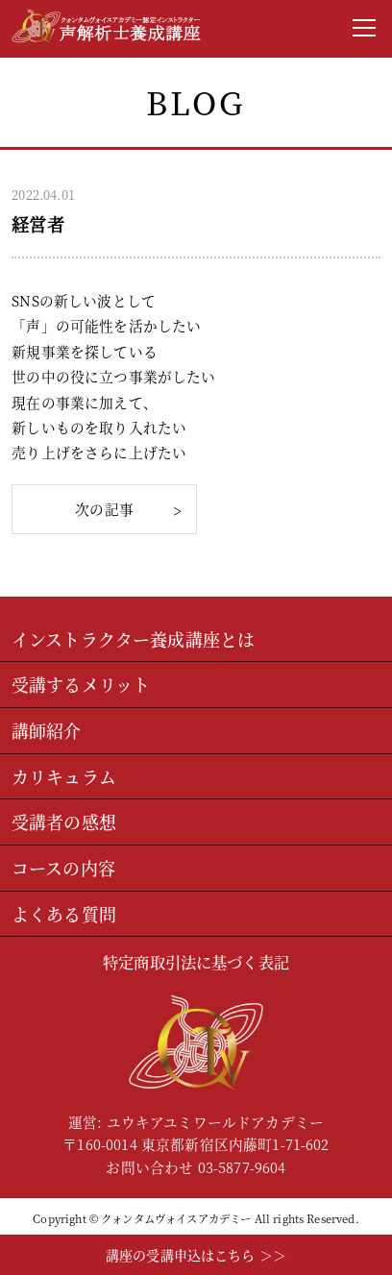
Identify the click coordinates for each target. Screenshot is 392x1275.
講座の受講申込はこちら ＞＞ (196, 1254)
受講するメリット (81, 684)
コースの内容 (63, 867)
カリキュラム (64, 776)
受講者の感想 (64, 821)
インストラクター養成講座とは (133, 638)
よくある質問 (64, 913)
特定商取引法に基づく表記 (196, 961)
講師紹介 (47, 730)
